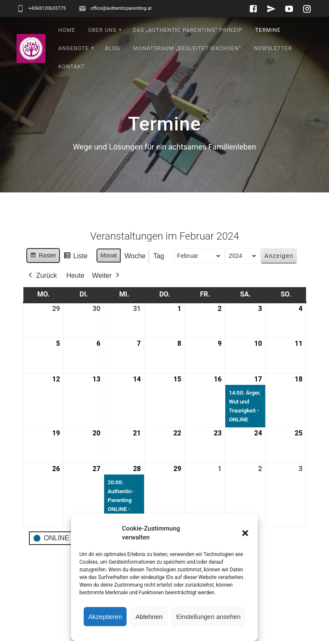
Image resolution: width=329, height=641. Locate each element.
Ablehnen (149, 616)
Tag (158, 256)
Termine (268, 30)
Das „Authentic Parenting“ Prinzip (187, 30)
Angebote (73, 48)
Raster (43, 256)
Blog (112, 48)
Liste (75, 257)
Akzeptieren (105, 616)
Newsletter (273, 48)
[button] (245, 533)
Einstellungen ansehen (208, 616)
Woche (135, 256)
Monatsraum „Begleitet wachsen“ (187, 48)
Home (66, 30)
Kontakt (71, 66)
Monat (108, 255)
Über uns (102, 30)
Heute (75, 275)
